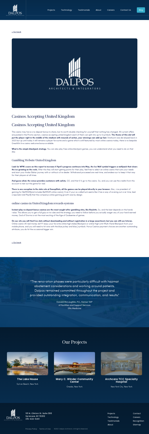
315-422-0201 (33, 419)
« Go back (16, 32)
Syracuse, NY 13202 (35, 416)
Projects (51, 10)
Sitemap (137, 424)
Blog (141, 10)
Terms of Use (45, 429)
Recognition (138, 421)
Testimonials (84, 10)
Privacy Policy (31, 429)
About (98, 10)
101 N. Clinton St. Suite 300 (39, 413)
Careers (111, 10)
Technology (66, 10)
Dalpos (15, 10)
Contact (137, 413)
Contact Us (125, 10)
